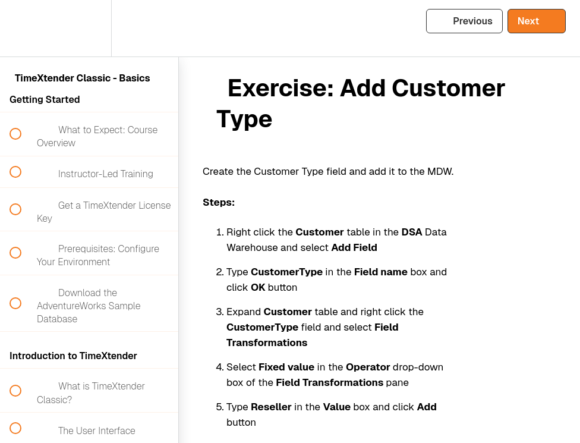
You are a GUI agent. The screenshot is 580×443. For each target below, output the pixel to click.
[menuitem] (89, 28)
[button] (22, 28)
